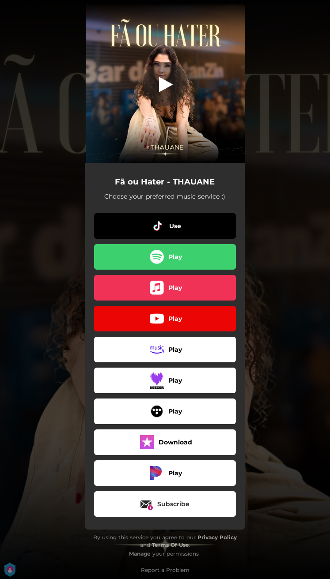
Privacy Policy (217, 537)
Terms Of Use (170, 544)
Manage (140, 553)
